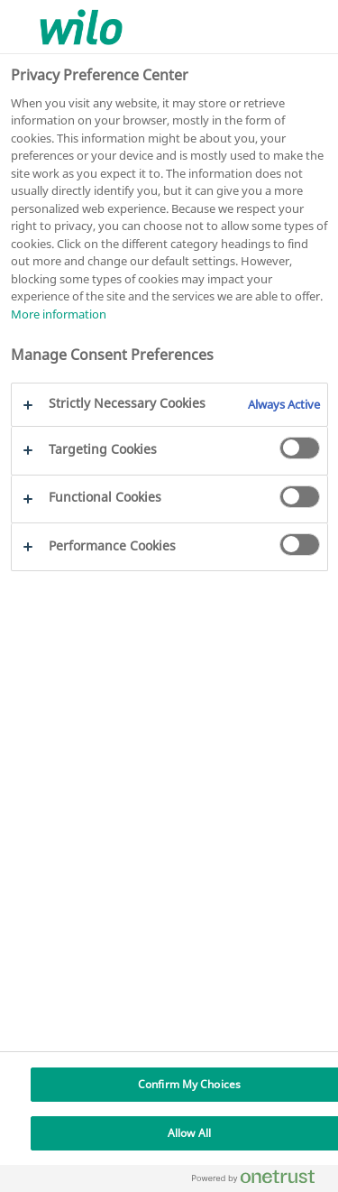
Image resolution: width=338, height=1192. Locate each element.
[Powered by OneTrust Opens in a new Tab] (260, 1180)
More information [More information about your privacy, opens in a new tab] (58, 314)
